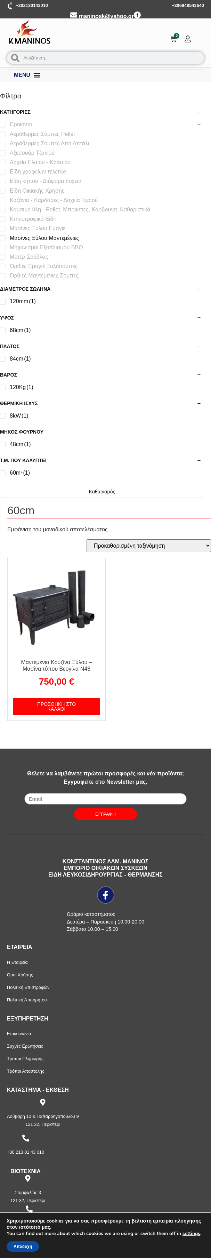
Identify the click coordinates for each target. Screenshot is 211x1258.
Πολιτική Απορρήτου (27, 999)
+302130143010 (32, 5)
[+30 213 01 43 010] (25, 1138)
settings (191, 1234)
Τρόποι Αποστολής (25, 1071)
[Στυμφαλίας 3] (27, 1178)
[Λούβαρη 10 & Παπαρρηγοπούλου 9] (42, 1102)
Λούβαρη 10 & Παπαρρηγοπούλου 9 (43, 1116)
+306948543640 (188, 5)
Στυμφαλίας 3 (28, 1192)
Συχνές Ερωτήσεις (25, 1046)
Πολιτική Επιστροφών (28, 987)
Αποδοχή (23, 1246)
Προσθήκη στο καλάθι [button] (56, 706)
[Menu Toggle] (36, 75)
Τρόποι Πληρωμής (25, 1058)
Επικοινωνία (19, 1033)
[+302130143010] (10, 5)
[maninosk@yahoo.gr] (73, 14)
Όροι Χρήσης (20, 974)
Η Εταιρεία (17, 962)
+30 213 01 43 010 (25, 1152)
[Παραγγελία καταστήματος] (149, 545)
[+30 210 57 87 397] (29, 1208)
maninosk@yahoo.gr (106, 16)
